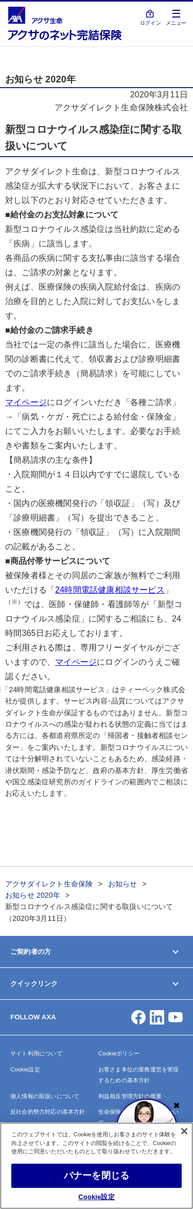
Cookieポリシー (118, 1053)
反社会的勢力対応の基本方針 (47, 1112)
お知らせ (122, 884)
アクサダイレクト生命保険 (49, 884)
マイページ (26, 402)
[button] (138, 1017)
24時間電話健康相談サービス (110, 589)
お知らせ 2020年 (32, 895)
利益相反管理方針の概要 (130, 1096)
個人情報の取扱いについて (44, 1096)
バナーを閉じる (96, 1175)
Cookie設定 (25, 1069)
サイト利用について (36, 1053)
